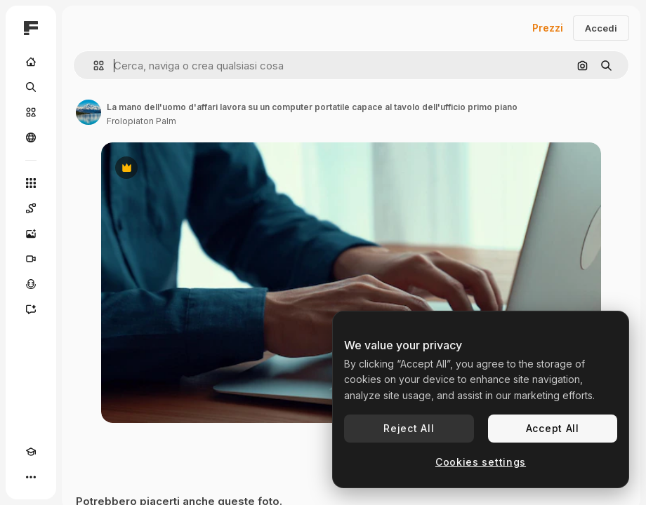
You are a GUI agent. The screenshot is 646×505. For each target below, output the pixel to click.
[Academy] (31, 451)
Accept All (552, 428)
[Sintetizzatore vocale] (31, 284)
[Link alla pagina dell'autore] (88, 112)
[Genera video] (31, 259)
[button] (93, 65)
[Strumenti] (31, 183)
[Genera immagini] (31, 233)
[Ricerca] (31, 87)
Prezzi (547, 28)
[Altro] (31, 477)
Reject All (408, 428)
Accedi (601, 28)
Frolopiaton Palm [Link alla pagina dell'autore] (141, 121)
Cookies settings (480, 462)
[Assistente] (31, 309)
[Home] (31, 61)
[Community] (31, 137)
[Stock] (31, 112)
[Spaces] (31, 208)
